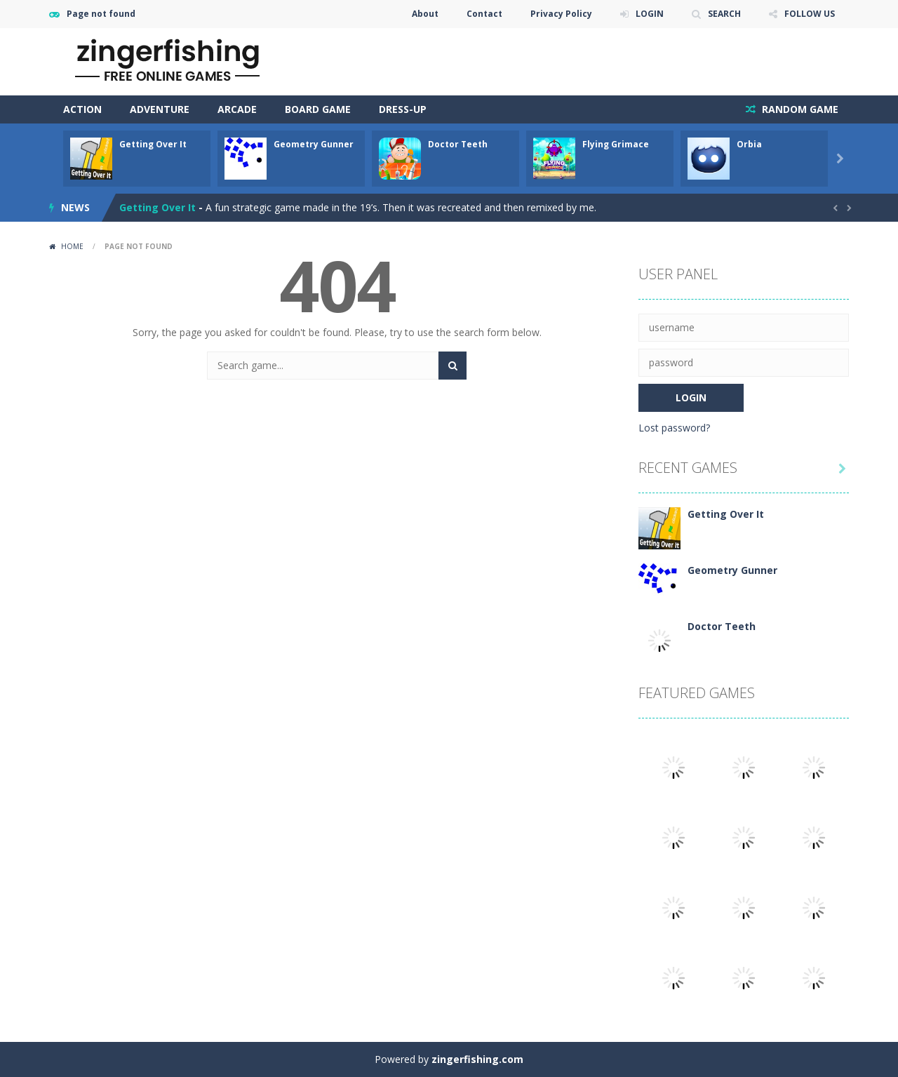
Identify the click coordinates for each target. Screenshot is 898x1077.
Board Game (318, 109)
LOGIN (650, 14)
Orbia (749, 144)
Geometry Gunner (314, 144)
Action (82, 109)
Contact (484, 14)
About (425, 14)
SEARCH (724, 14)
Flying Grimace (615, 144)
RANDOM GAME (798, 109)
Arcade (237, 109)
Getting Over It (153, 144)
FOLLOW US (809, 14)
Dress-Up (403, 109)
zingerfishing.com (477, 1059)
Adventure (159, 109)
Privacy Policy (561, 14)
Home (72, 246)
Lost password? (674, 427)
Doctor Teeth (458, 144)
